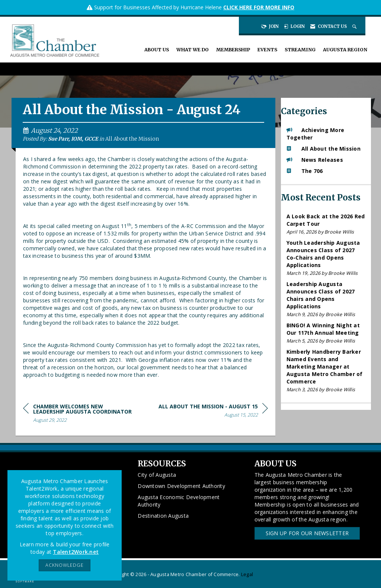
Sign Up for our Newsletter (307, 533)
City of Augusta (157, 474)
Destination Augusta (163, 515)
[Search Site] (355, 26)
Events (267, 49)
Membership (233, 49)
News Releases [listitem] (314, 159)
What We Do (192, 49)
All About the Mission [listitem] (323, 148)
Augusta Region (345, 49)
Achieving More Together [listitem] (315, 133)
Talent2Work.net (76, 551)
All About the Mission (132, 139)
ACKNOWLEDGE (64, 565)
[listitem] (326, 224)
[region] (213, 412)
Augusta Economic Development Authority (179, 501)
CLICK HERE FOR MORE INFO (258, 7)
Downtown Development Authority (181, 485)
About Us (156, 49)
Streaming (300, 49)
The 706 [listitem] (304, 170)
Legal (247, 574)
